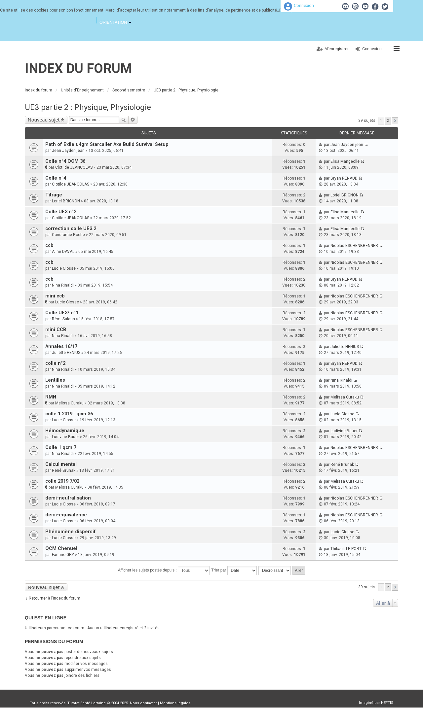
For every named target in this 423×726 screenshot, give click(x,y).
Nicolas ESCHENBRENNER (354, 245)
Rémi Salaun (63, 319)
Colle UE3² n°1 (61, 313)
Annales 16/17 (61, 346)
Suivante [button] (395, 120)
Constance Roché (68, 234)
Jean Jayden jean (68, 150)
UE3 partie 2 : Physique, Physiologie (88, 107)
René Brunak (63, 470)
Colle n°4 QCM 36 (65, 161)
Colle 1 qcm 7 (60, 447)
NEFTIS (387, 703)
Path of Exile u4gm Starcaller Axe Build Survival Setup (107, 144)
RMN (50, 397)
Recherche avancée (133, 120)
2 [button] (388, 121)
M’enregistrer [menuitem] (337, 49)
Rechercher (124, 120)
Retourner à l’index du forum (54, 598)
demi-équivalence (66, 515)
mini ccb (55, 296)
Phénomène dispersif (70, 532)
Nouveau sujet (44, 120)
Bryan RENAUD (344, 178)
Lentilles (55, 380)
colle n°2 (55, 363)
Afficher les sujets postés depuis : (164, 570)
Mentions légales (175, 703)
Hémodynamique (64, 430)
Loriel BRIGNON (66, 201)
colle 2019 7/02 (62, 481)
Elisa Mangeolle (345, 161)
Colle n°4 (55, 178)
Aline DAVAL (63, 251)
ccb (49, 245)
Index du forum (78, 68)
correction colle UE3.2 (70, 228)
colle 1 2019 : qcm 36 (69, 414)
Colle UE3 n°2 (60, 212)
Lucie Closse (64, 268)
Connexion (304, 5)
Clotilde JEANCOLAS (74, 167)
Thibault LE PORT (346, 548)
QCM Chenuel (61, 548)
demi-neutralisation (68, 498)
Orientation (113, 22)
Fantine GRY (63, 554)
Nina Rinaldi (63, 285)
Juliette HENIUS (66, 352)
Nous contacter (143, 703)
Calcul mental (61, 464)
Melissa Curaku (69, 403)
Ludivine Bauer (65, 436)
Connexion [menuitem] (372, 49)
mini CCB (55, 329)
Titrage (53, 195)
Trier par (233, 570)
